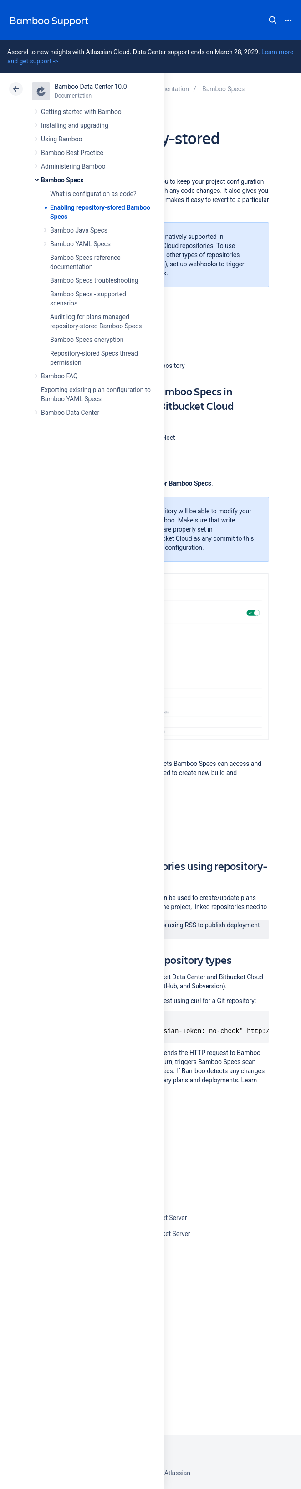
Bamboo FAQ (59, 376)
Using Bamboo (61, 139)
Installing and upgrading (74, 125)
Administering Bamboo (73, 166)
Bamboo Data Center (70, 412)
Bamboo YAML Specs (80, 244)
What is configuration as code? (93, 193)
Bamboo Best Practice (72, 152)
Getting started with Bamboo (81, 111)
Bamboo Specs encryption (86, 339)
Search (272, 20)
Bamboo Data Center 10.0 (91, 86)
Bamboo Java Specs (78, 230)
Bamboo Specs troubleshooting (94, 280)
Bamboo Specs (62, 180)
